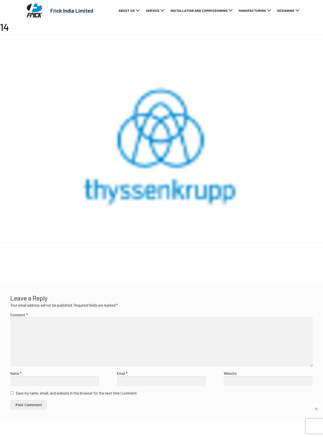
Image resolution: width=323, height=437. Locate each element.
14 (8, 259)
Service (152, 10)
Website (230, 373)
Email (122, 373)
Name (15, 373)
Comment (19, 315)
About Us (126, 10)
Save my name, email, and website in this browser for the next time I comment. (76, 393)
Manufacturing (252, 10)
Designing (285, 10)
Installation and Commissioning (199, 10)
